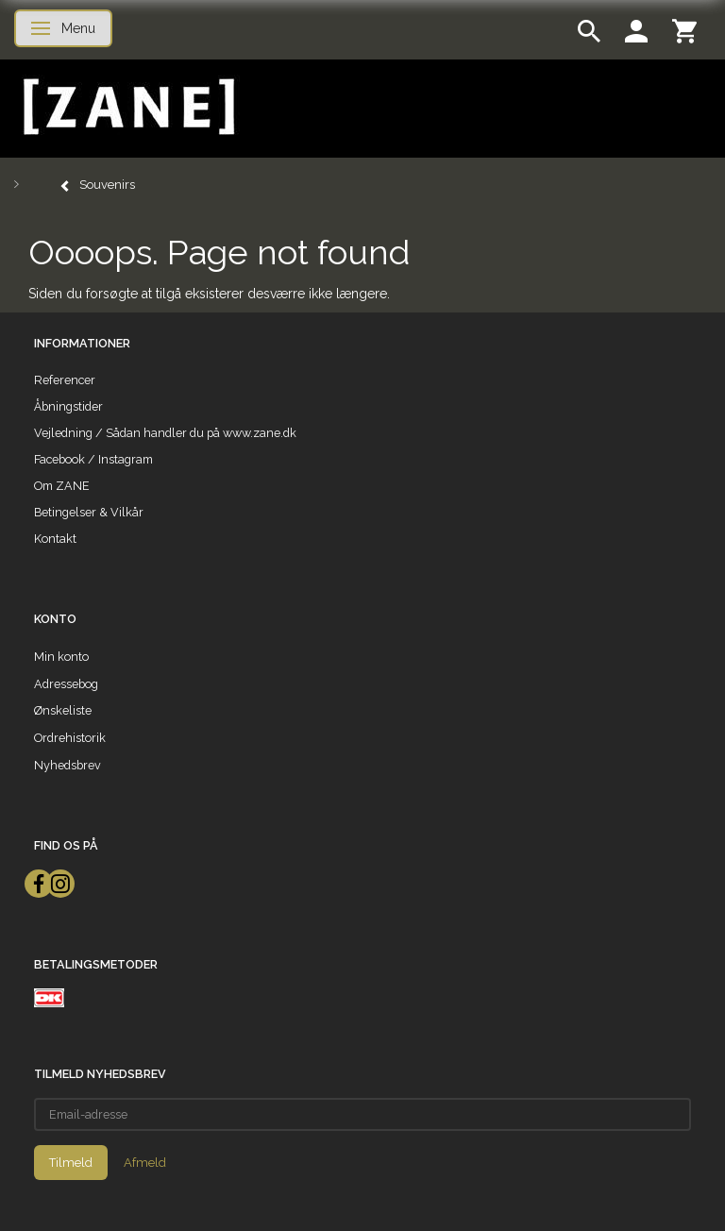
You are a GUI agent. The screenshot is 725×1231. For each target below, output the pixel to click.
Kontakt (55, 538)
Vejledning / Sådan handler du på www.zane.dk (165, 433)
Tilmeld (71, 1162)
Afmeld (145, 1162)
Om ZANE (62, 486)
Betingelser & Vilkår (88, 512)
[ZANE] (127, 107)
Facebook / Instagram (93, 459)
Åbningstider (68, 406)
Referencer (64, 380)
